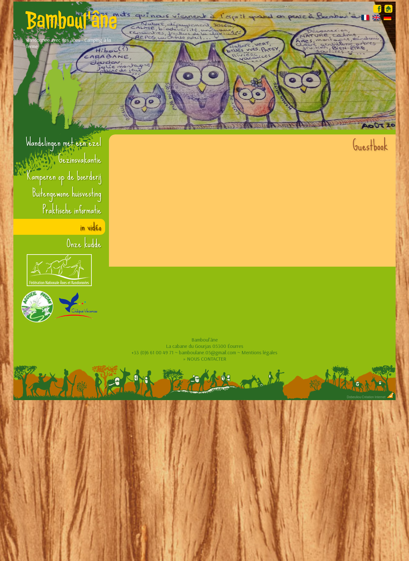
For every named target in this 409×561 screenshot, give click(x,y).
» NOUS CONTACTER (204, 359)
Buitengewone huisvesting (66, 193)
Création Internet (378, 397)
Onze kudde (84, 244)
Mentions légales (259, 352)
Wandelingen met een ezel (63, 142)
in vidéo (90, 227)
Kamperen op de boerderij (64, 176)
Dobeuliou (354, 397)
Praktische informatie (72, 210)
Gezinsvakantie (79, 159)
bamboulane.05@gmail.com (207, 352)
